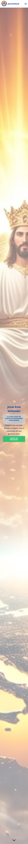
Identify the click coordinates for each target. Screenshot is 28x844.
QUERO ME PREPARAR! (14, 439)
